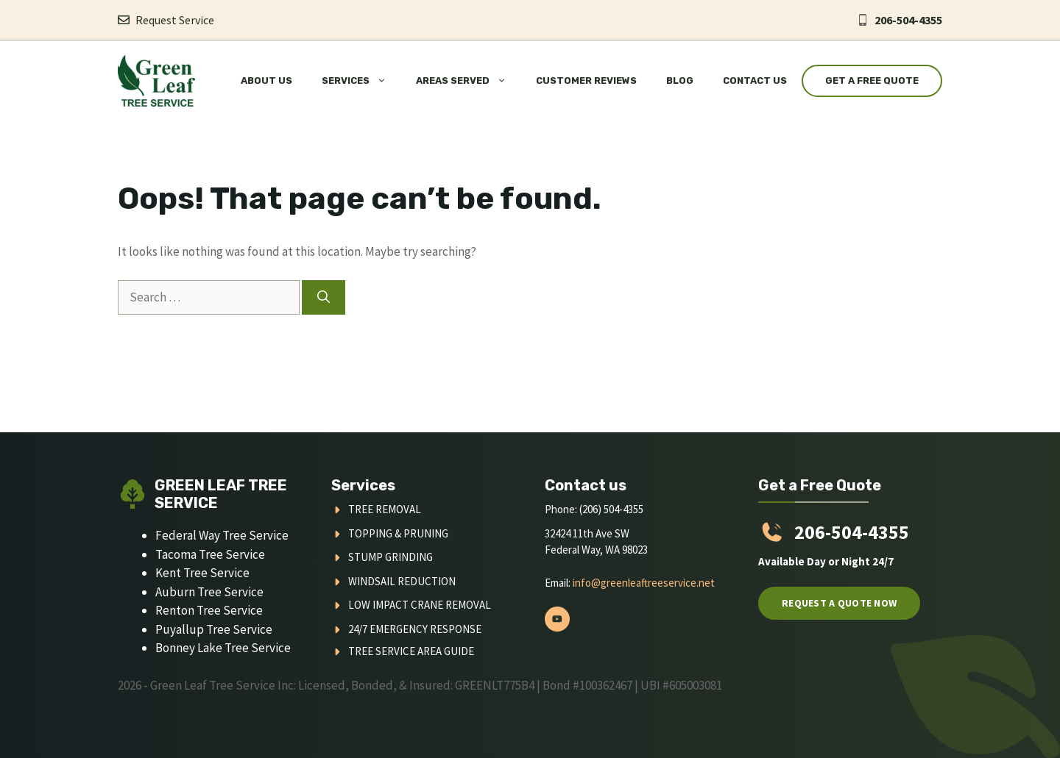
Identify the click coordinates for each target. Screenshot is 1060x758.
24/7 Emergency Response (414, 629)
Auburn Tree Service (209, 592)
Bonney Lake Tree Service (223, 648)
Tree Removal (384, 509)
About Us (266, 80)
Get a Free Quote (872, 80)
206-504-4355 (908, 19)
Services (361, 81)
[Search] (323, 297)
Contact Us (755, 80)
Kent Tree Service (202, 573)
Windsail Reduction (402, 581)
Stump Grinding (390, 557)
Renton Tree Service (209, 610)
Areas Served (468, 81)
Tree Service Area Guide (411, 651)
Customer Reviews (586, 80)
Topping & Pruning (398, 533)
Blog (679, 80)
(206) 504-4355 (611, 509)
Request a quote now (839, 602)
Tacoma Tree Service (210, 554)
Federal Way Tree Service (222, 535)
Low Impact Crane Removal (419, 605)
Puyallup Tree (194, 629)
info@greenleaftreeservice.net (644, 583)
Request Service (174, 19)
